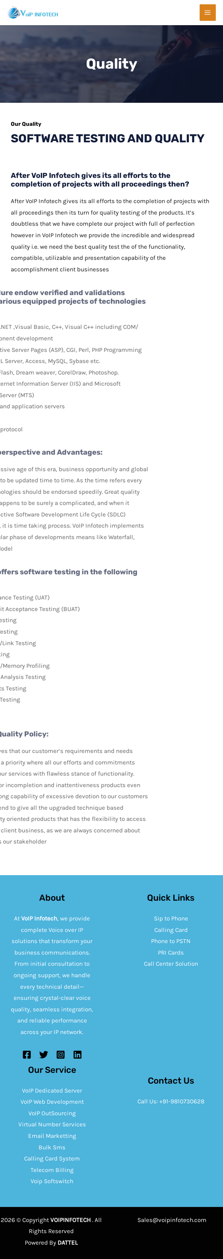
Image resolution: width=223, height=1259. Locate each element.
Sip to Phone (171, 918)
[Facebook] (26, 1054)
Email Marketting (52, 1135)
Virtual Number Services (52, 1124)
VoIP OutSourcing (52, 1113)
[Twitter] (43, 1054)
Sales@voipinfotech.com (171, 1219)
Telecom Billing (52, 1169)
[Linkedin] (77, 1054)
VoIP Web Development (52, 1101)
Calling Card (171, 929)
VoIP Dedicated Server (52, 1090)
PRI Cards (171, 952)
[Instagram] (60, 1054)
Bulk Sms (51, 1147)
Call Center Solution (171, 963)
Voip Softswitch (52, 1181)
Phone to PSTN (171, 941)
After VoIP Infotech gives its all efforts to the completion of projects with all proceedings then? (99, 179)
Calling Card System (52, 1158)
